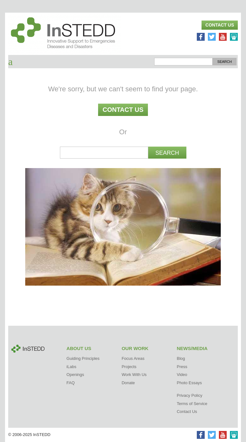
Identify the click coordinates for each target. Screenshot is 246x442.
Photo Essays (189, 382)
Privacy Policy (189, 395)
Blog (181, 358)
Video (182, 374)
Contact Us (219, 24)
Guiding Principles (83, 358)
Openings (75, 374)
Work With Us (134, 374)
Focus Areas (133, 358)
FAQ (71, 382)
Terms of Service (192, 403)
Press (182, 366)
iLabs (71, 366)
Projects (129, 366)
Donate (128, 382)
